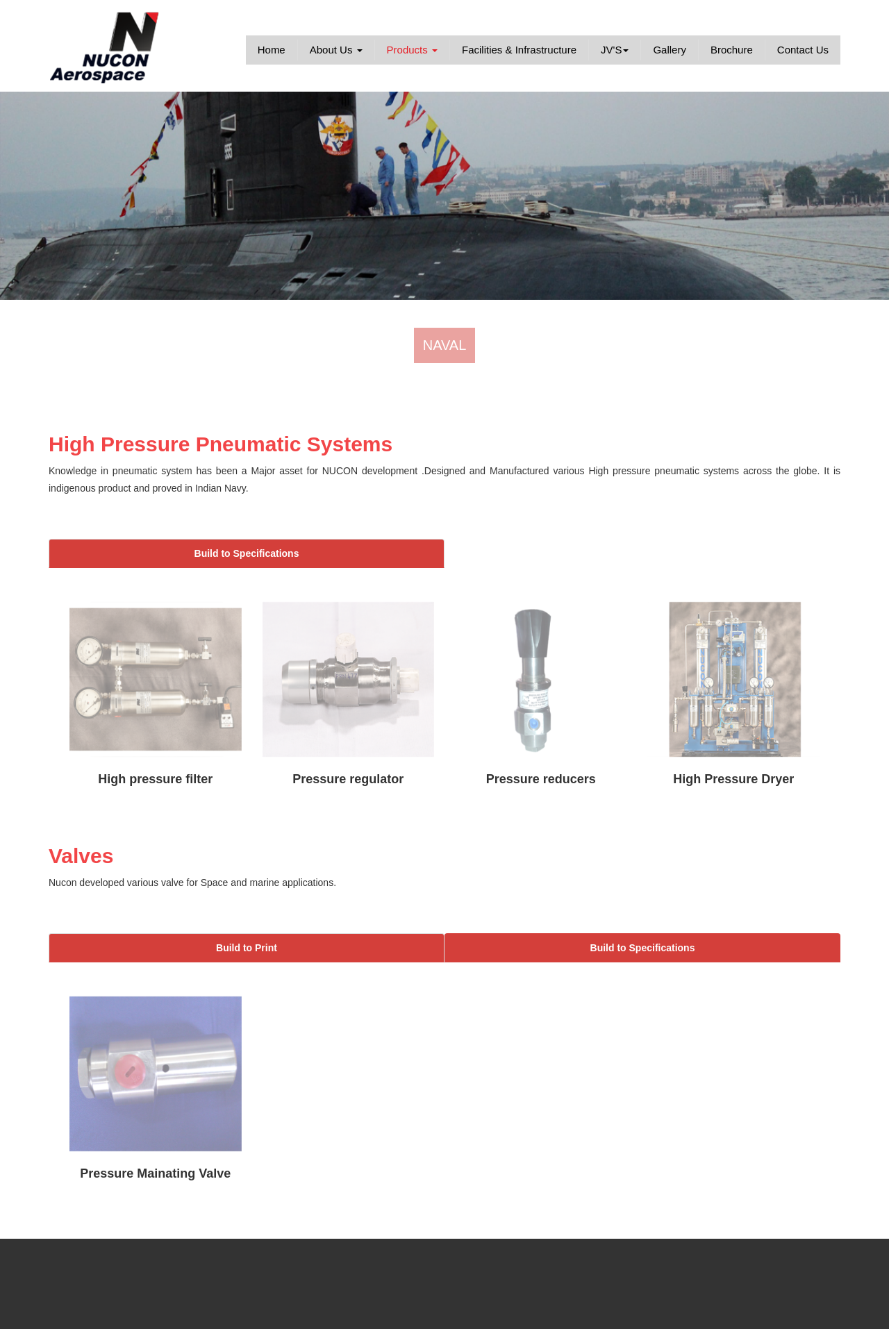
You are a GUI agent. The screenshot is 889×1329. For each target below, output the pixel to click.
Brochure (732, 50)
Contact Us (803, 50)
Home (271, 50)
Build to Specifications (246, 553)
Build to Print (246, 947)
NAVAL (445, 345)
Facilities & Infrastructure (519, 50)
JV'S (615, 50)
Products (412, 50)
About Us (336, 50)
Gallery (669, 50)
